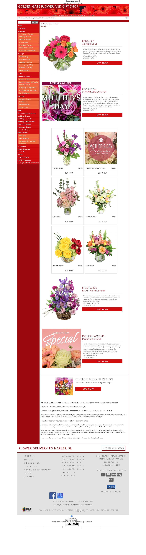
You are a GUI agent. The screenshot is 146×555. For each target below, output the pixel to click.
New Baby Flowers (25, 45)
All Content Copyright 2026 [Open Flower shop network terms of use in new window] (51, 510)
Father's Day (23, 57)
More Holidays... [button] (24, 70)
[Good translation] (68, 524)
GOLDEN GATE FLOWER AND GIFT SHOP (48, 6)
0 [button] (127, 18)
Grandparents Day (25, 62)
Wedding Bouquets (25, 119)
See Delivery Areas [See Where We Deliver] (114, 448)
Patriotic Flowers (24, 130)
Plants (20, 111)
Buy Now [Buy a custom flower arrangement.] (88, 388)
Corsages (22, 135)
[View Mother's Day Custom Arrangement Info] (61, 101)
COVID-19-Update (24, 160)
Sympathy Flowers (24, 76)
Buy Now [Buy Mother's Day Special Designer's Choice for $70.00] (102, 361)
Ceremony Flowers (24, 127)
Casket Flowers (24, 85)
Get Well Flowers (25, 39)
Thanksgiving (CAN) (26, 65)
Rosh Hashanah (24, 59)
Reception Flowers (24, 124)
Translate (77, 3)
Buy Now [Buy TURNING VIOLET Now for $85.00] (69, 173)
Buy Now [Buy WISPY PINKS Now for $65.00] (69, 222)
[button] (111, 487)
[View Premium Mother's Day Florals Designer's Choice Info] (101, 147)
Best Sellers (22, 28)
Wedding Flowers (24, 116)
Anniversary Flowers (26, 34)
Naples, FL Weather (61, 505)
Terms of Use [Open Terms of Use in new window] (79, 511)
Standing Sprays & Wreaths (28, 82)
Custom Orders (23, 157)
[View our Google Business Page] (60, 499)
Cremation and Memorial (28, 90)
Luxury (20, 154)
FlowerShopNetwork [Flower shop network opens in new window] (74, 510)
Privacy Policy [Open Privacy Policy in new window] (92, 510)
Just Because (23, 42)
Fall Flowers (23, 102)
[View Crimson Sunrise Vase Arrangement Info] (67, 245)
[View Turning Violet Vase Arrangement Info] (67, 147)
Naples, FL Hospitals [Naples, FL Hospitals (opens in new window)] (84, 501)
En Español (22, 146)
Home (20, 26)
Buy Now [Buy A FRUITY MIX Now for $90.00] (102, 270)
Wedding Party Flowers (26, 122)
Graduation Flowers (26, 48)
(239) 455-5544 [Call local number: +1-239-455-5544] (51, 18)
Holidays (21, 54)
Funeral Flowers (24, 79)
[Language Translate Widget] (73, 1)
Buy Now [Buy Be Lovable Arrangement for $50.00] (102, 62)
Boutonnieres (24, 138)
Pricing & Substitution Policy (28, 163)
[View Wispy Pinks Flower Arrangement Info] (67, 196)
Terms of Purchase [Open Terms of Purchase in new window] (109, 510)
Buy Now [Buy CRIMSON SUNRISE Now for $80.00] (69, 270)
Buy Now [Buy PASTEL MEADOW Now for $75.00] (102, 222)
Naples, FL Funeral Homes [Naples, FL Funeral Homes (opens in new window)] (63, 501)
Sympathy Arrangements (27, 87)
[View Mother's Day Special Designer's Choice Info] (61, 348)
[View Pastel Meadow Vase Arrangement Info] (101, 196)
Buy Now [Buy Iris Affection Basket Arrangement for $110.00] (102, 309)
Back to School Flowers (27, 50)
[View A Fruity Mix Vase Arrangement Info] (101, 245)
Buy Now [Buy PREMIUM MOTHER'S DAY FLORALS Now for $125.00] (102, 173)
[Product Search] (24, 22)
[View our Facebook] (52, 499)
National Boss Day (25, 68)
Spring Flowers (24, 107)
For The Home (24, 93)
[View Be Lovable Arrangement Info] (61, 51)
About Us (21, 152)
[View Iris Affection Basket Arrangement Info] (61, 298)
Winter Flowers (24, 105)
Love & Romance (24, 149)
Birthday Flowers (25, 37)
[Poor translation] (75, 524)
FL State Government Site (81, 505)
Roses (20, 74)
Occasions (21, 31)
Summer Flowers (25, 99)
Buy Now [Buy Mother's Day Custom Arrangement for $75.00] (102, 114)
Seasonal (21, 96)
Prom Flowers (22, 133)
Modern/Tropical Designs (27, 113)
